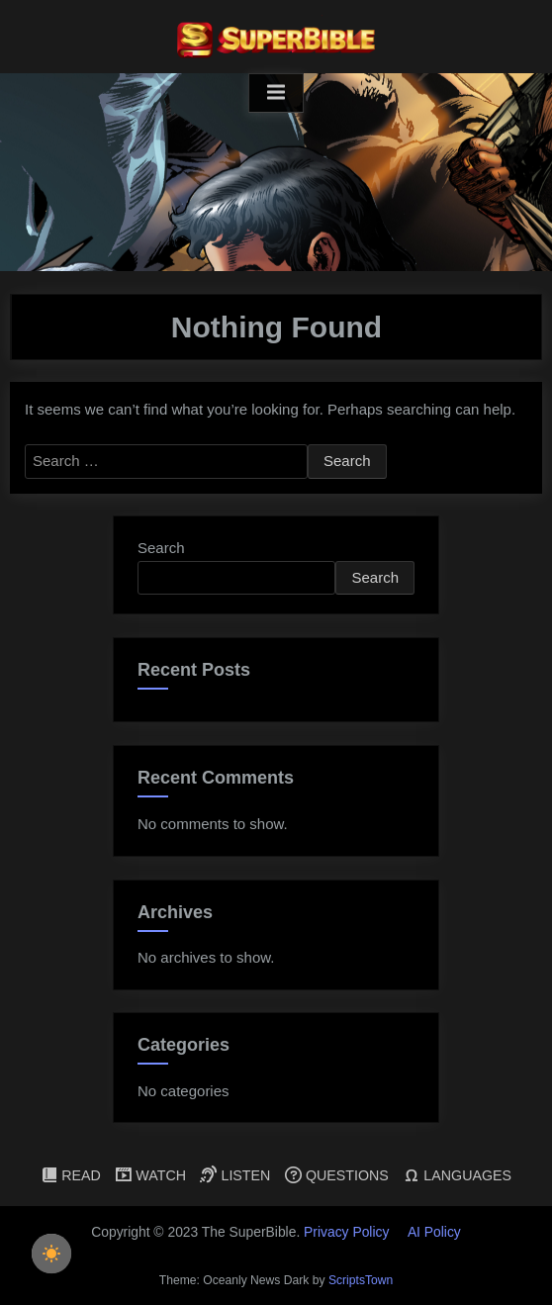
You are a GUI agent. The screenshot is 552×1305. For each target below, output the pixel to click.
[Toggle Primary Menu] (276, 93)
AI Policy (434, 1232)
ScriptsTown (360, 1280)
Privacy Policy (346, 1232)
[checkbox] (51, 1253)
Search (161, 547)
